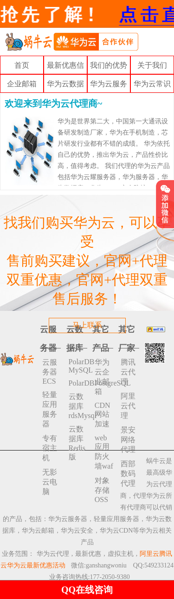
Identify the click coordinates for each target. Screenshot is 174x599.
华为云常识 (152, 84)
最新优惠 (88, 553)
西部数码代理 (128, 473)
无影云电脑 (49, 482)
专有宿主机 (49, 448)
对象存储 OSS (102, 490)
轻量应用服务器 (49, 409)
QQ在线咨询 (87, 590)
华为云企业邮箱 (102, 376)
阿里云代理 (128, 405)
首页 (21, 65)
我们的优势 (108, 65)
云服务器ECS (49, 371)
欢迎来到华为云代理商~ (53, 103)
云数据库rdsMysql (78, 406)
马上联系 (87, 325)
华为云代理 (53, 553)
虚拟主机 (121, 553)
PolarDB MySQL (78, 366)
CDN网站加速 (102, 414)
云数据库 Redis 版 (77, 443)
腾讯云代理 (128, 372)
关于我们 (152, 65)
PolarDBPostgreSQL (78, 383)
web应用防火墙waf (104, 452)
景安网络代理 (128, 439)
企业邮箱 (22, 84)
